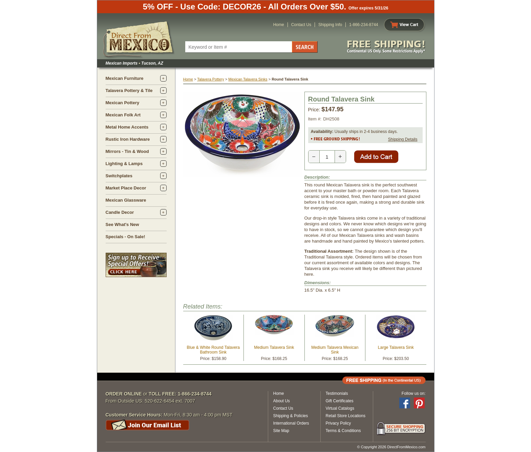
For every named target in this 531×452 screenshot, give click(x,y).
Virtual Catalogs (340, 408)
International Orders (291, 423)
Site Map (281, 430)
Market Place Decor (126, 187)
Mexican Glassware (126, 200)
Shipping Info (330, 24)
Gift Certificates (340, 401)
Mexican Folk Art (123, 114)
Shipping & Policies (290, 415)
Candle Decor (120, 212)
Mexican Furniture (125, 78)
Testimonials (337, 393)
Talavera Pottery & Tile (129, 90)
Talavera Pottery (210, 79)
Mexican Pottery (123, 102)
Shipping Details (403, 139)
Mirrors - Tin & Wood (127, 151)
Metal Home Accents (127, 127)
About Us (281, 401)
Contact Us (301, 24)
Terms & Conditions (343, 430)
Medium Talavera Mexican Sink (334, 350)
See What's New (122, 224)
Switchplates (119, 175)
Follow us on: (414, 393)
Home (278, 24)
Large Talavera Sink (396, 347)
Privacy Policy (338, 423)
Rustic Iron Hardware (128, 139)
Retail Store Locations (345, 415)
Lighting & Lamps (124, 163)
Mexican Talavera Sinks (247, 79)
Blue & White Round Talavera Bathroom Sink (213, 350)
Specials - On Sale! (125, 236)
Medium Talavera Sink (274, 347)
